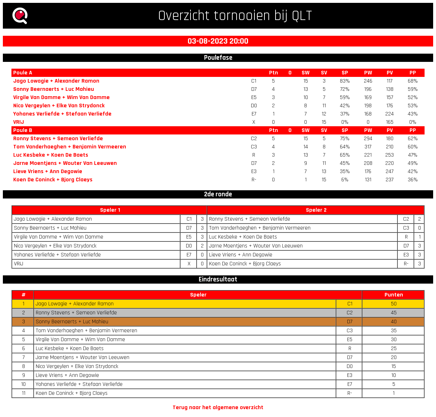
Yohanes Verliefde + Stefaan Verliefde (62, 114)
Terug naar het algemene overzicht (218, 407)
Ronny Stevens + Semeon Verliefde (58, 138)
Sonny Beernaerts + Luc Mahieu (53, 89)
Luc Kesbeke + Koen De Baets (50, 155)
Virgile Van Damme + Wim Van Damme (61, 97)
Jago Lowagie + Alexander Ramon (56, 81)
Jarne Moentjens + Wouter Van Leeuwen (65, 163)
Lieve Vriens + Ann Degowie (47, 171)
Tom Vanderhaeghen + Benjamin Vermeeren (69, 147)
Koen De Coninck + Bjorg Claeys (53, 179)
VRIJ (18, 122)
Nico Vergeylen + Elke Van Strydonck (59, 105)
